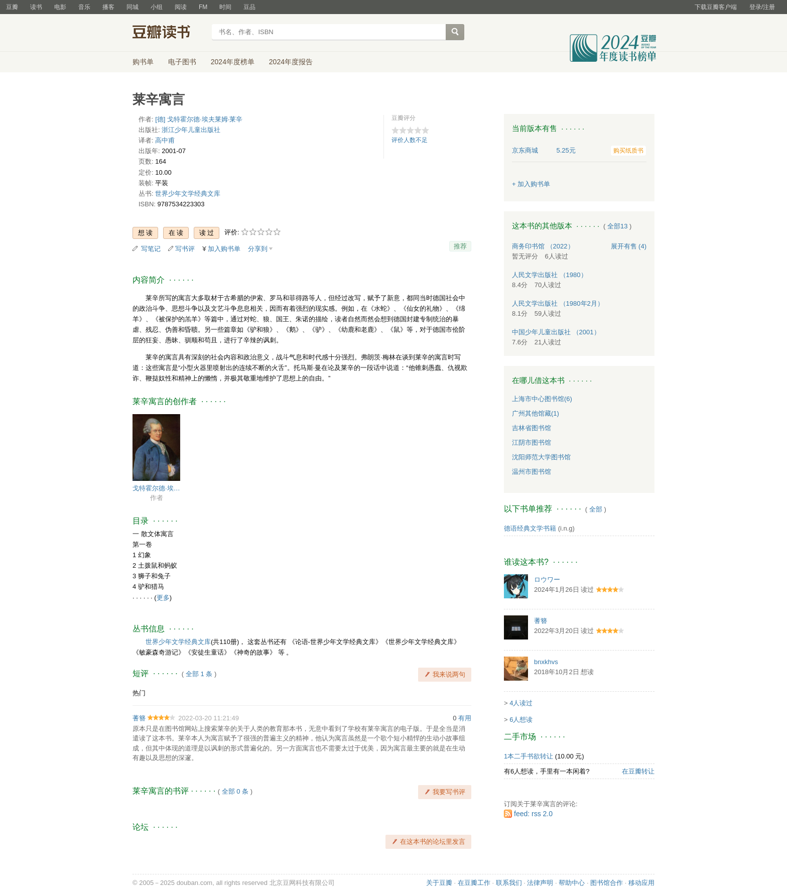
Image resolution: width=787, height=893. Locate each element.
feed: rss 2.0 (533, 814)
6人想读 (521, 719)
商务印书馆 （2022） (543, 246)
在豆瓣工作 (474, 882)
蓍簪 (139, 718)
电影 (60, 7)
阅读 (181, 7)
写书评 (185, 248)
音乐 (84, 7)
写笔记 (151, 248)
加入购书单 (224, 248)
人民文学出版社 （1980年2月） (558, 303)
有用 (464, 718)
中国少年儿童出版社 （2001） (556, 332)
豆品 (249, 7)
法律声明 (540, 882)
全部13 (617, 226)
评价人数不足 (409, 140)
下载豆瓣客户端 (716, 7)
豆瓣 (12, 7)
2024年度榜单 (232, 62)
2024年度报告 (291, 62)
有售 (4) (629, 246)
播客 (108, 7)
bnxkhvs (546, 662)
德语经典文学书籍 (530, 528)
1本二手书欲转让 (528, 756)
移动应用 (641, 882)
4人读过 (521, 703)
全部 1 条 (199, 674)
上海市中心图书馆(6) (542, 399)
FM (203, 7)
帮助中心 (572, 882)
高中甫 (165, 140)
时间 (225, 7)
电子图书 (182, 62)
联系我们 (509, 882)
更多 (163, 597)
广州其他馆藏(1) (535, 413)
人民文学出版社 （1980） (549, 275)
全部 (595, 509)
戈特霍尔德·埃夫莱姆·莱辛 (156, 488)
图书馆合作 (606, 882)
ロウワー (547, 579)
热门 (139, 693)
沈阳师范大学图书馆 (541, 457)
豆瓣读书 (169, 33)
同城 (132, 7)
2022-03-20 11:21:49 (208, 718)
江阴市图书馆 (531, 442)
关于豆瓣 (439, 882)
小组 (157, 7)
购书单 (143, 62)
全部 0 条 (235, 791)
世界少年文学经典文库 (187, 193)
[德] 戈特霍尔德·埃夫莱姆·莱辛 (198, 119)
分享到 (258, 248)
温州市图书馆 (531, 471)
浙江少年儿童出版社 (191, 130)
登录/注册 (762, 7)
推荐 (460, 246)
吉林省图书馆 (531, 428)
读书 (36, 7)
